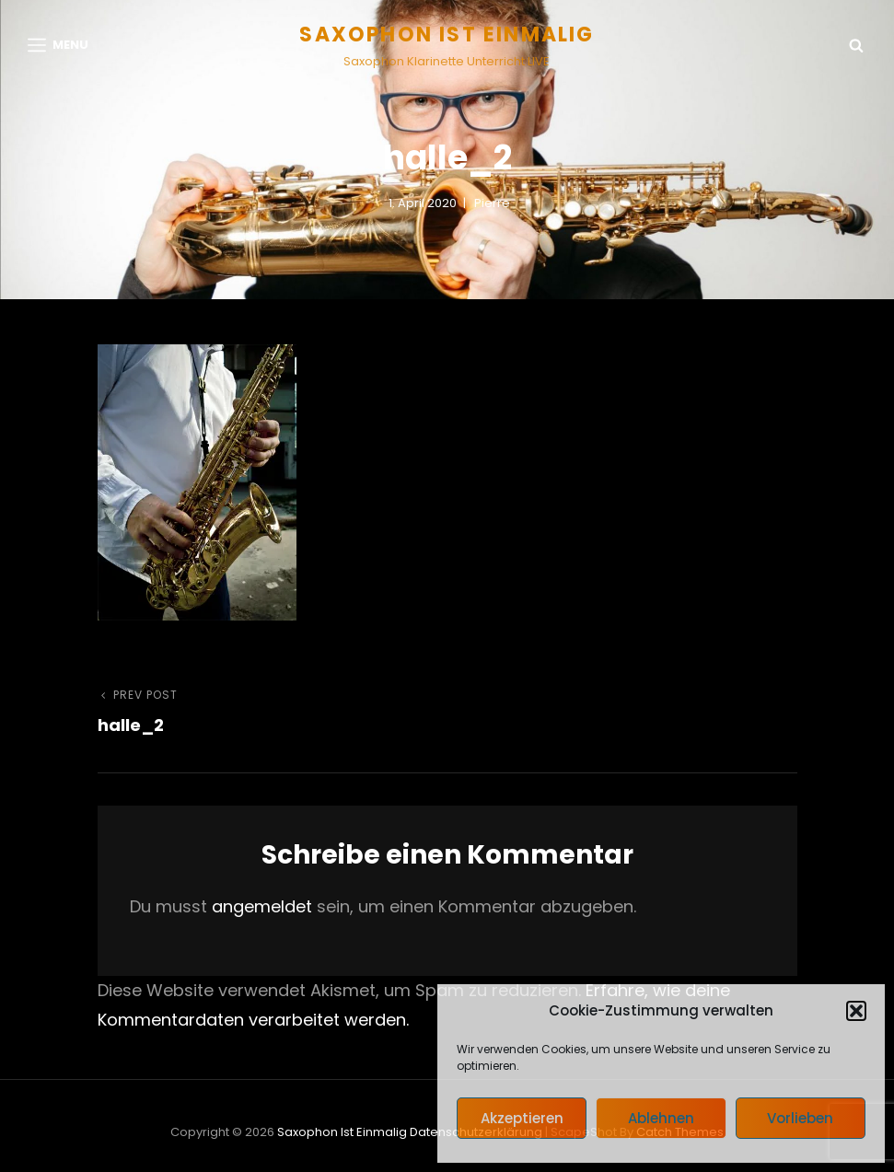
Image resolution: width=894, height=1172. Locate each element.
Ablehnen (661, 1118)
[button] (856, 1011)
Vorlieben (800, 1118)
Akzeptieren (522, 1118)
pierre (492, 203)
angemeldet (262, 906)
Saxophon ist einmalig (446, 34)
